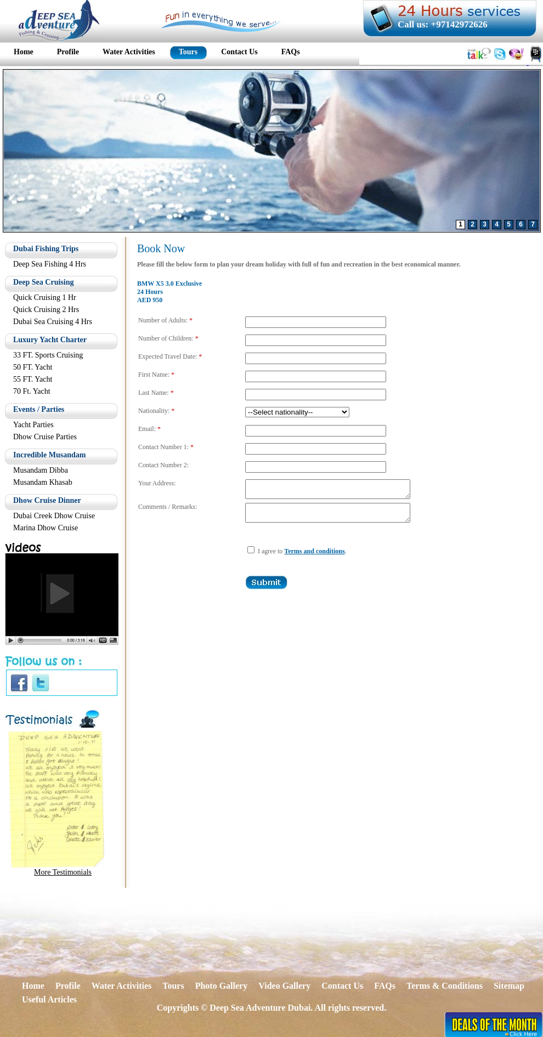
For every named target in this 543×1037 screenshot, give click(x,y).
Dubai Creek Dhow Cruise (54, 516)
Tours (173, 985)
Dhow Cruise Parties (45, 437)
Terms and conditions (314, 558)
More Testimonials (63, 872)
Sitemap (509, 985)
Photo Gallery (221, 985)
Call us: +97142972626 (443, 24)
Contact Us (342, 985)
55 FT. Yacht (32, 379)
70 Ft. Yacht (31, 391)
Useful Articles (49, 999)
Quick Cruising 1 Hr (44, 297)
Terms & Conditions (444, 985)
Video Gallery (284, 985)
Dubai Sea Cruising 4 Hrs (52, 322)
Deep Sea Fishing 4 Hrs (49, 264)
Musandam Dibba (40, 470)
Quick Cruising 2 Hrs (46, 309)
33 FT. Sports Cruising (48, 355)
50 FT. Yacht (32, 367)
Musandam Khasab (42, 482)
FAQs (384, 985)
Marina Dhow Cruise (45, 528)
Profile (68, 985)
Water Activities (121, 985)
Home (33, 985)
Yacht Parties (33, 425)
